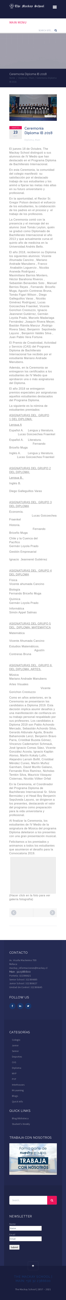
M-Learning (18, 1090)
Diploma (29, 140)
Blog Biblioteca (20, 1118)
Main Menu (18, 22)
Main (37, 140)
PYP (14, 1079)
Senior (15, 1051)
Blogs (15, 1095)
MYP (14, 1073)
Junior (15, 1045)
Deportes (17, 1056)
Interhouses (18, 1084)
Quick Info (17, 1101)
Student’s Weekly (21, 1124)
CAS (14, 1062)
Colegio (16, 1039)
